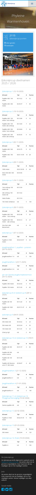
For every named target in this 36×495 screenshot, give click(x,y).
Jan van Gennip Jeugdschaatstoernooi (16, 275)
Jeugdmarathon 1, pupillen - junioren (16, 247)
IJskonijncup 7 (7, 233)
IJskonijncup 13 (8, 425)
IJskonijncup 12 (8, 411)
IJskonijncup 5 (7, 180)
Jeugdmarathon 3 (9, 371)
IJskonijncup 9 (7, 315)
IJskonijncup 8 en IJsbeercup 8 (14, 293)
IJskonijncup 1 (7, 91)
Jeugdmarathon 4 (9, 383)
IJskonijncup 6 (7, 207)
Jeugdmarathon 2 (9, 262)
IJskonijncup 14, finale (10, 438)
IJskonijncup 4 (7, 162)
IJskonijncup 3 (7, 142)
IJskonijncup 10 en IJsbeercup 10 (15, 338)
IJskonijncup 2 (7, 111)
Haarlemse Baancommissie (10, 462)
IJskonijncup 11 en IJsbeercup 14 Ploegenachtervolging (15, 397)
